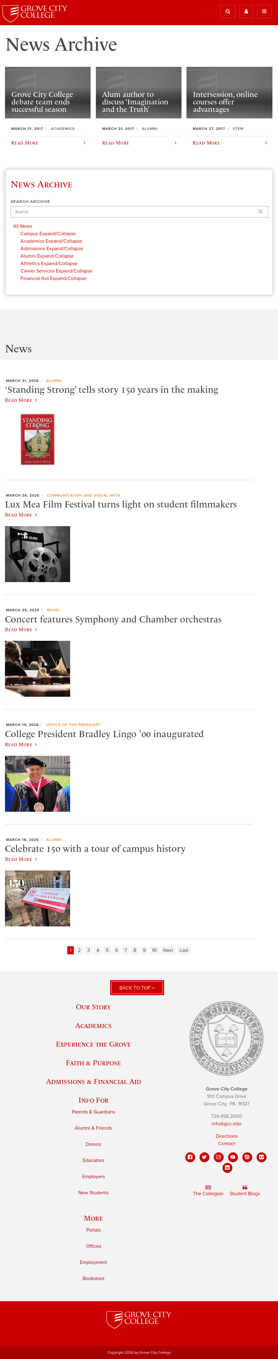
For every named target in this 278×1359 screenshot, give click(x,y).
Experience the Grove (93, 1044)
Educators (93, 1160)
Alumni (54, 381)
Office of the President (73, 725)
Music (53, 610)
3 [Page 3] (88, 950)
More (93, 1218)
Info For (93, 1100)
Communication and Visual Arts (83, 495)
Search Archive (30, 201)
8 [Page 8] (134, 950)
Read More (21, 400)
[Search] (139, 212)
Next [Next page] (168, 950)
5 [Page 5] (107, 950)
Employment (93, 1262)
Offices (93, 1246)
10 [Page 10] (154, 950)
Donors (93, 1144)
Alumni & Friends (93, 1128)
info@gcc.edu (226, 1124)
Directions (227, 1136)
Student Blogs (245, 1191)
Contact (226, 1144)
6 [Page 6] (116, 950)
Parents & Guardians (93, 1112)
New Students (93, 1193)
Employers (93, 1176)
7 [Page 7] (125, 950)
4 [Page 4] (97, 950)
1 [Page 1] (70, 950)
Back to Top (137, 988)
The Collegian (208, 1191)
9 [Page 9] (144, 950)
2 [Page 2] (79, 950)
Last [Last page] (184, 950)
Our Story (93, 1007)
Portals (93, 1230)
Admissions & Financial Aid (93, 1081)
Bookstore (94, 1278)
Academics (93, 1025)
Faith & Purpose (93, 1062)
